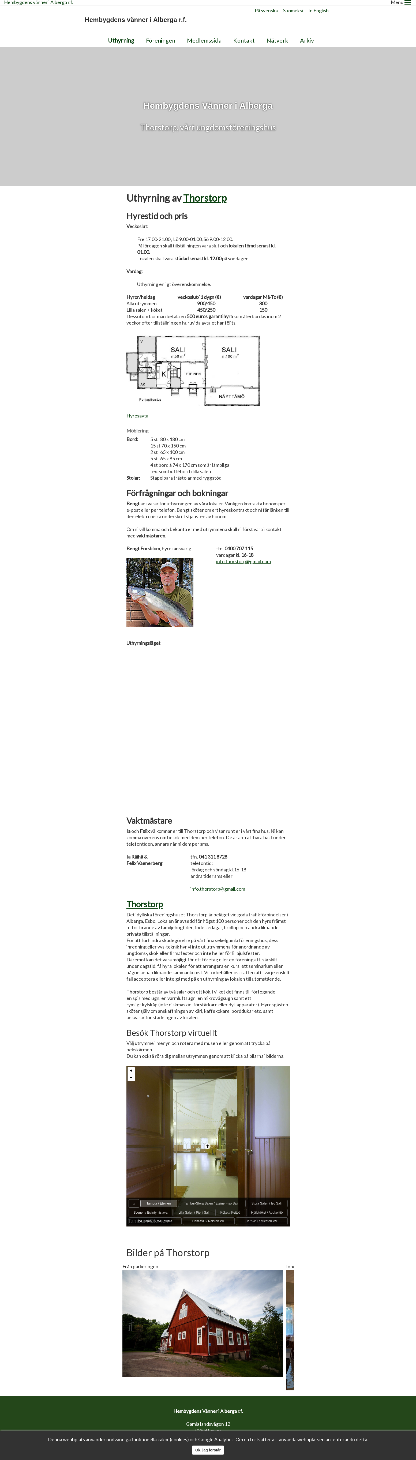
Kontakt (244, 35)
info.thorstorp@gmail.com (243, 556)
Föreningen (160, 35)
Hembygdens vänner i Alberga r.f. (136, 14)
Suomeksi (293, 6)
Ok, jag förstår (208, 1450)
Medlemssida (204, 35)
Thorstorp (205, 193)
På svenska (266, 6)
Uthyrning (121, 35)
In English (318, 6)
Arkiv (307, 35)
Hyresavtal (137, 411)
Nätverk (277, 35)
